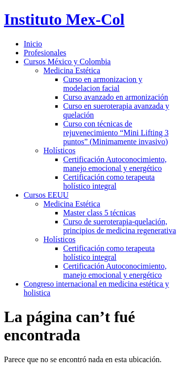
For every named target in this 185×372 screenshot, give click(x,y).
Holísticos (59, 150)
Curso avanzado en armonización (115, 97)
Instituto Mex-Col (64, 19)
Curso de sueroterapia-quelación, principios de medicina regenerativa (119, 226)
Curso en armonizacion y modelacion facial (102, 83)
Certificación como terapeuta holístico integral (109, 181)
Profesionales (45, 52)
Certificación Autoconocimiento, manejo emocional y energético (115, 163)
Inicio (33, 44)
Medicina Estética (71, 70)
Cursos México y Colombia (67, 61)
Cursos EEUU (46, 195)
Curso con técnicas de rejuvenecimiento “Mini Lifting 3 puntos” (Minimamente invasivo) (116, 133)
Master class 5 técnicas (99, 212)
